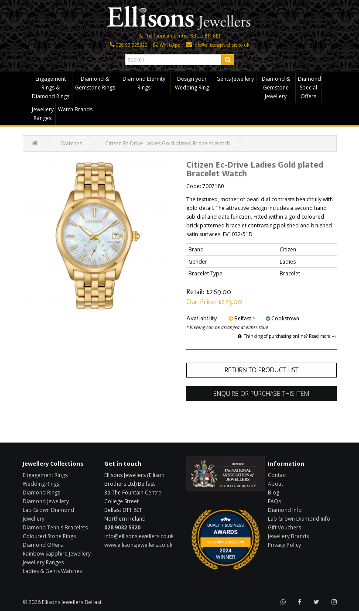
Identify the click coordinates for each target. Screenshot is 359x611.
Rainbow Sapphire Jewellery (57, 553)
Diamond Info (285, 510)
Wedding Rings (41, 483)
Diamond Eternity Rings (144, 83)
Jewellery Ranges (43, 114)
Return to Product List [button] (261, 370)
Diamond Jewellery (46, 501)
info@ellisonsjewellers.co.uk (139, 536)
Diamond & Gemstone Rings (95, 83)
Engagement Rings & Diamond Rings (50, 87)
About (275, 483)
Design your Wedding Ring (192, 83)
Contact (277, 475)
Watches (71, 143)
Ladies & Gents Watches (52, 571)
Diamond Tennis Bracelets (55, 527)
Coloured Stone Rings (49, 536)
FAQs (274, 501)
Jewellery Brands (288, 536)
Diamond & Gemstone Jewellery (276, 87)
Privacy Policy (284, 545)
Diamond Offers (43, 545)
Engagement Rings (45, 475)
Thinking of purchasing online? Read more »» (287, 336)
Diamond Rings (41, 492)
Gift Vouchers (284, 527)
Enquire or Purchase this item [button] (261, 393)
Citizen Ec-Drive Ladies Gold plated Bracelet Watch (167, 143)
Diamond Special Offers (309, 87)
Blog (273, 492)
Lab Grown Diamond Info (299, 518)
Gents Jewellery (235, 78)
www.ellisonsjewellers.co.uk (138, 545)
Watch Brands (75, 109)
